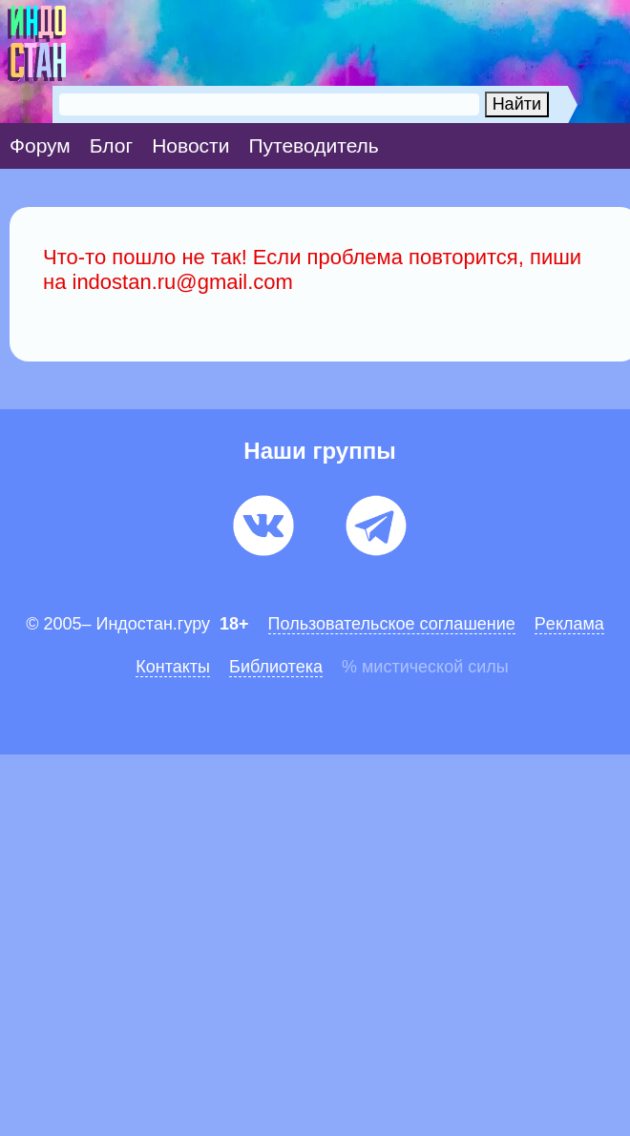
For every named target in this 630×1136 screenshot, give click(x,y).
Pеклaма (569, 623)
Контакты (173, 666)
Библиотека (276, 666)
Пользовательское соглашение (391, 623)
